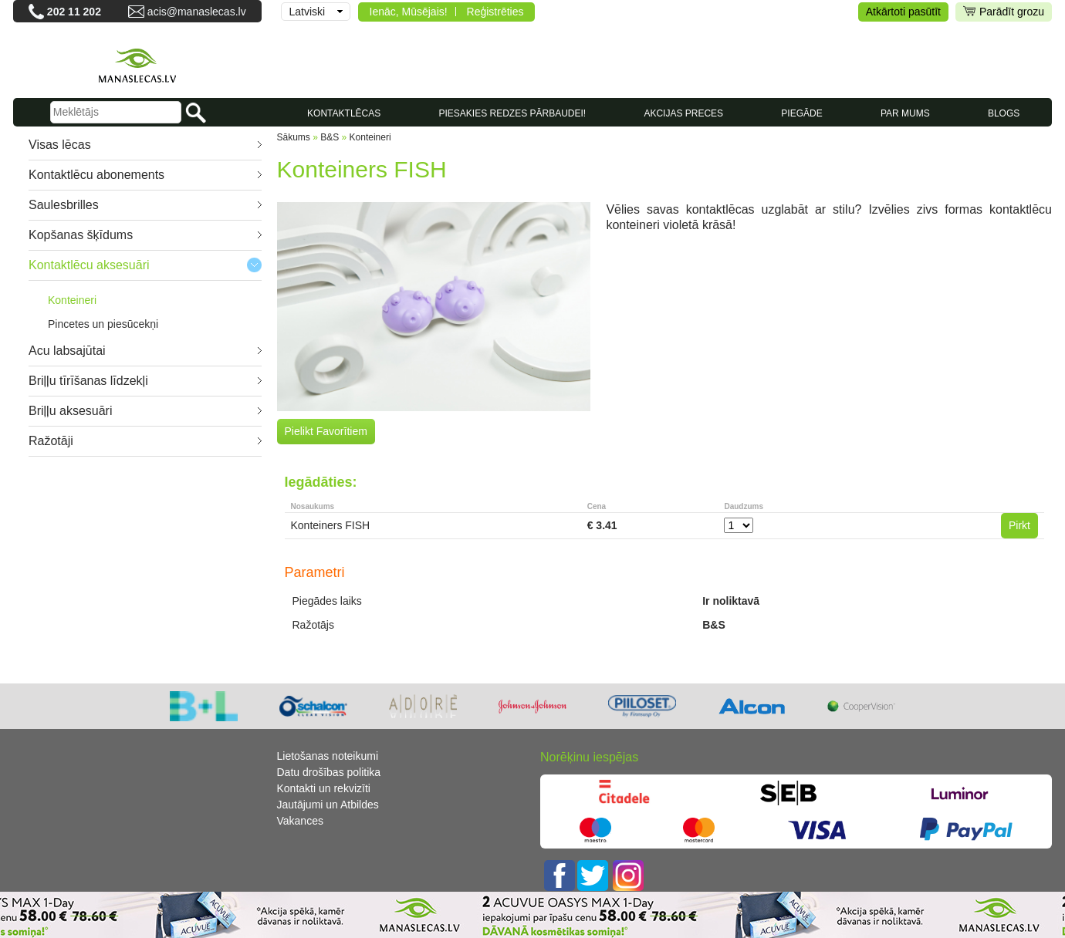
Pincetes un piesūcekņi (103, 324)
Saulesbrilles (64, 204)
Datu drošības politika (329, 772)
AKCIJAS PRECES (683, 113)
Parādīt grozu (1003, 12)
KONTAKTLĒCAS (343, 113)
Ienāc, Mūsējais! (409, 11)
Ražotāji (51, 440)
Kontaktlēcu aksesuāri (89, 265)
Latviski (307, 11)
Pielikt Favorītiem (326, 431)
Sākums (293, 137)
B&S (329, 137)
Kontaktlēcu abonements (96, 174)
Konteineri (72, 300)
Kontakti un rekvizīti (323, 788)
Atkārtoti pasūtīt (903, 11)
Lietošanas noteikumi (328, 756)
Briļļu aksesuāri (70, 410)
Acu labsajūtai (67, 350)
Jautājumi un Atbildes (328, 804)
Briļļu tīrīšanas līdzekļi (88, 380)
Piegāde (801, 113)
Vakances (300, 821)
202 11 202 (74, 11)
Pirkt (1019, 525)
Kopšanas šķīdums (81, 234)
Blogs (1003, 113)
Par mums (905, 113)
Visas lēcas (60, 144)
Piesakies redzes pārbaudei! (512, 113)
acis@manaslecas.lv (196, 11)
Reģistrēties (495, 11)
